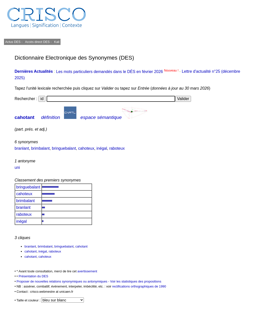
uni (17, 167)
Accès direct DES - (38, 42)
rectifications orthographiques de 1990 (139, 286)
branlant (22, 148)
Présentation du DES (33, 276)
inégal (101, 148)
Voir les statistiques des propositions (135, 281)
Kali (56, 42)
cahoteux (86, 148)
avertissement (87, 271)
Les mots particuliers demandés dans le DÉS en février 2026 (117, 72)
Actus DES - (14, 42)
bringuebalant (64, 148)
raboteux (117, 148)
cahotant (24, 117)
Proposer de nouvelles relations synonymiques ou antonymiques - (63, 281)
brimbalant (40, 148)
